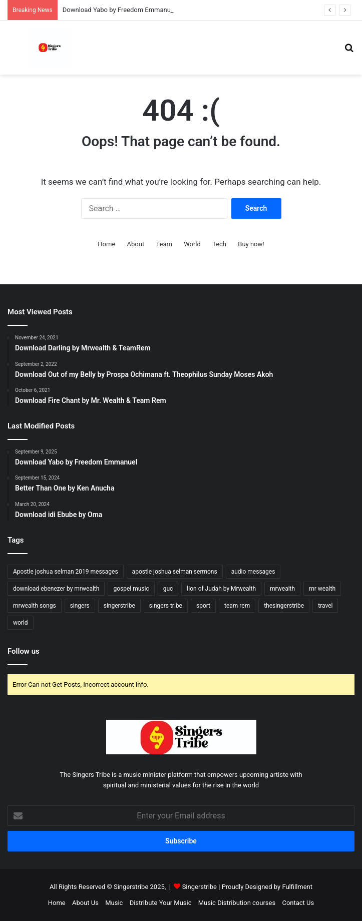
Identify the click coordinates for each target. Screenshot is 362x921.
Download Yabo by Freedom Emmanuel (119, 10)
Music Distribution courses (236, 902)
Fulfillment (297, 886)
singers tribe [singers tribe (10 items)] (165, 605)
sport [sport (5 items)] (203, 605)
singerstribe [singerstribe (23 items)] (119, 605)
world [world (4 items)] (20, 622)
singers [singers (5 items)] (80, 605)
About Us (85, 902)
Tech (219, 244)
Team (164, 244)
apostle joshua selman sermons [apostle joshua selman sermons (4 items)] (174, 571)
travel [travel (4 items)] (325, 605)
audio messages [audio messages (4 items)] (253, 571)
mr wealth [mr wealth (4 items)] (322, 588)
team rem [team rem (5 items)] (237, 605)
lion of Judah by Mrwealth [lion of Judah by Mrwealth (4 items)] (221, 588)
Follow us (24, 651)
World (192, 244)
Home (106, 244)
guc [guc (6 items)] (168, 588)
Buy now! (251, 244)
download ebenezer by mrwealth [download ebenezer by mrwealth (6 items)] (56, 588)
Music (114, 902)
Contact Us (298, 902)
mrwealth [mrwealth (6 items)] (282, 588)
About (136, 244)
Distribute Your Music (161, 902)
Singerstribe (199, 886)
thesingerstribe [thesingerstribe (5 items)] (284, 605)
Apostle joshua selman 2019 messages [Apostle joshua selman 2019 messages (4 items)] (65, 571)
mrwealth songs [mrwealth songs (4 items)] (34, 605)
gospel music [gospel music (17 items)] (131, 588)
